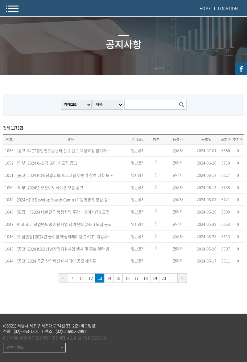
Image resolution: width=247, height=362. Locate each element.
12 (91, 278)
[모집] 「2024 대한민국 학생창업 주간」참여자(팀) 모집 (63, 212)
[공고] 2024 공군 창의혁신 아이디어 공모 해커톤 (56, 261)
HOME (205, 8)
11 (82, 278)
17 (136, 278)
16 (127, 278)
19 (155, 278)
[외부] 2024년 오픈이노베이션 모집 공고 (50, 187)
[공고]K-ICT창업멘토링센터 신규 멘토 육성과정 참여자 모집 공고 (65, 150)
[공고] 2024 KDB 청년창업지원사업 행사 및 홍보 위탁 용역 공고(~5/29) (65, 249)
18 (145, 278)
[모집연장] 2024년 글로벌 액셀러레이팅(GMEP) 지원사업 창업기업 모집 (65, 236)
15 (118, 278)
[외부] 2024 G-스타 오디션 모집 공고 (47, 163)
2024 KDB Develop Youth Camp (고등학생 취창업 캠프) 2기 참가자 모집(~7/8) (65, 199)
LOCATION (228, 8)
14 (109, 278)
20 (164, 278)
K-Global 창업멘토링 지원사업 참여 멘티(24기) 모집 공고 (64, 224)
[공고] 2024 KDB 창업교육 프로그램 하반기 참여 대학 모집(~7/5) (65, 175)
